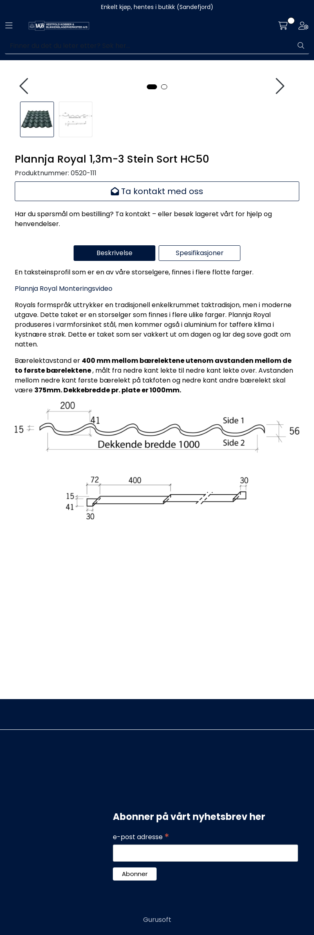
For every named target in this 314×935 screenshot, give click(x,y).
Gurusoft (157, 919)
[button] (152, 240)
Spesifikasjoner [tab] (200, 406)
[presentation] (25, 163)
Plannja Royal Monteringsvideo (63, 442)
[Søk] (149, 46)
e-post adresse (141, 837)
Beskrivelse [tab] (114, 406)
